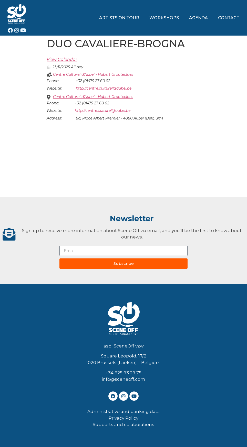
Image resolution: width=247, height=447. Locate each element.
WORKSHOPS (164, 17)
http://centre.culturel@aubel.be (103, 88)
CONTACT (228, 17)
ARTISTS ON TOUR (119, 17)
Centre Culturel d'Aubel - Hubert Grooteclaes (93, 74)
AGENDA (198, 17)
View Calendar (62, 59)
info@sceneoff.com (123, 379)
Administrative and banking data (123, 411)
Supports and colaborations (123, 424)
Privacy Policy (123, 418)
